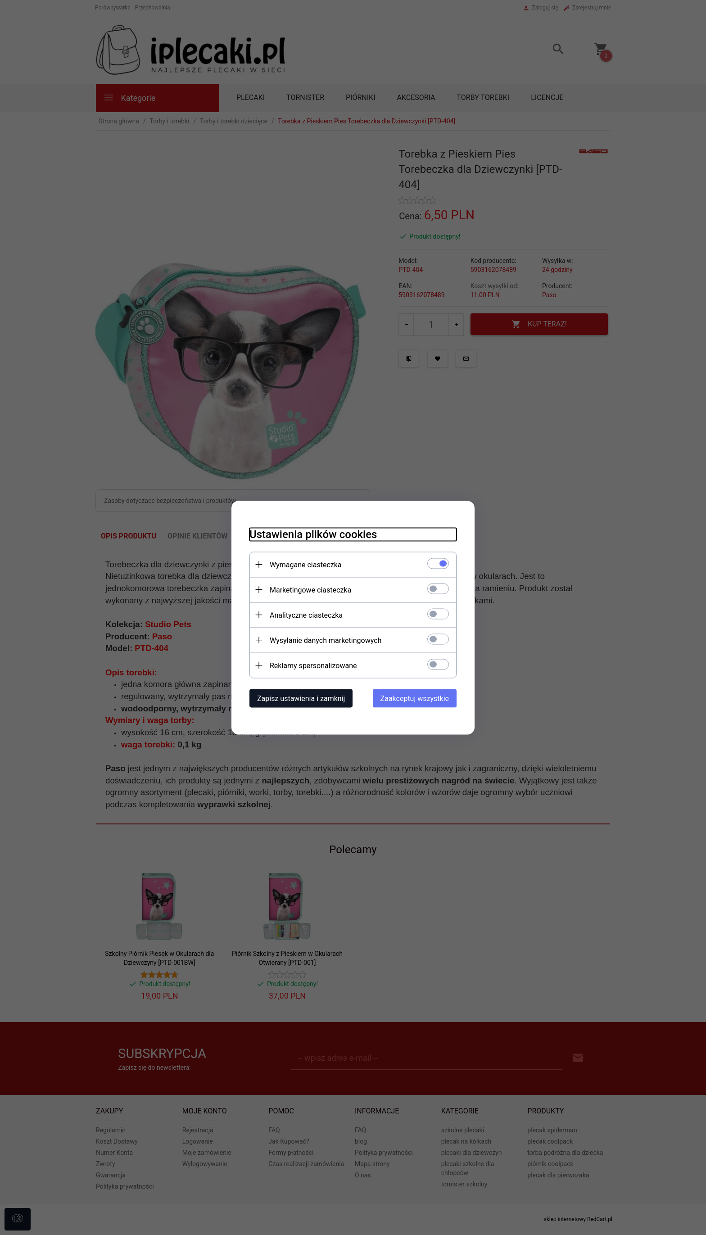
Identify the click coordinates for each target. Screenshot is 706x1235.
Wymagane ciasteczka (306, 564)
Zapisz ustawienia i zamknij (301, 698)
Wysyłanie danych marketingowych (325, 640)
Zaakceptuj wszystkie (414, 698)
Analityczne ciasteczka (306, 615)
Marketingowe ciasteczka (310, 589)
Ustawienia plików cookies (313, 534)
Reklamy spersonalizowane (313, 665)
